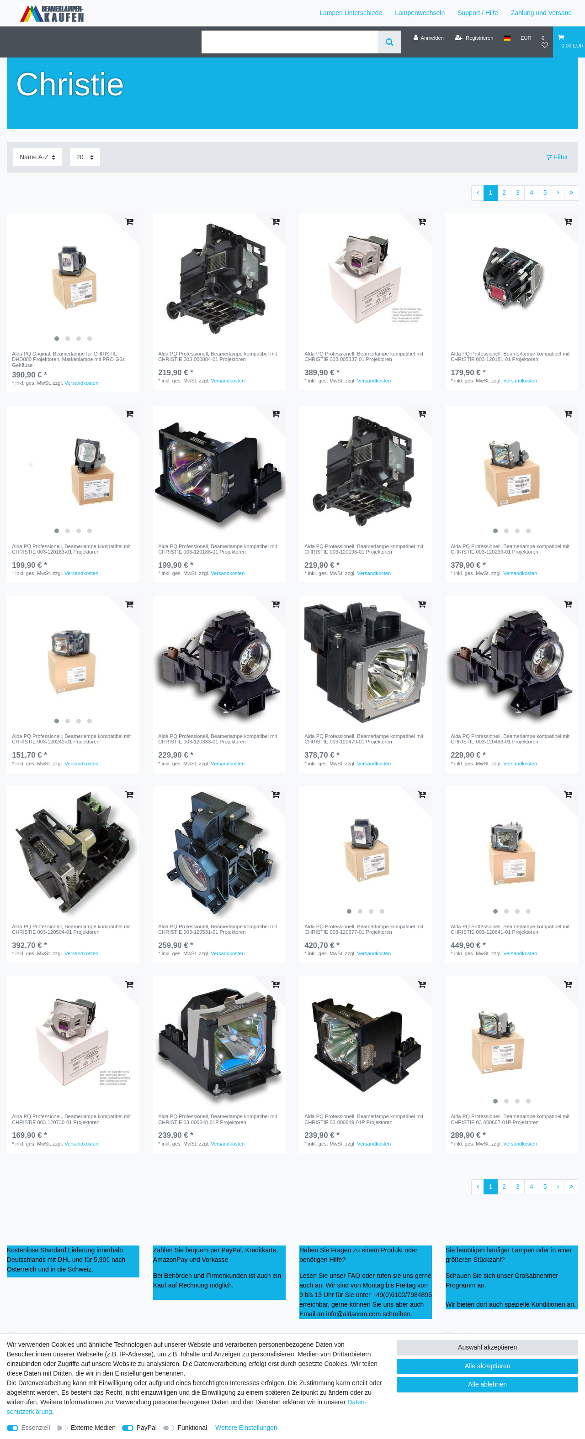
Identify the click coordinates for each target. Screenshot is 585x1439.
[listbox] (73, 280)
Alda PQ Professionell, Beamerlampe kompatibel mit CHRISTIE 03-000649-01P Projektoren (363, 1119)
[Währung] (526, 37)
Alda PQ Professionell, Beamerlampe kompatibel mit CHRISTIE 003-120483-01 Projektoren (510, 738)
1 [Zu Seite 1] (491, 192)
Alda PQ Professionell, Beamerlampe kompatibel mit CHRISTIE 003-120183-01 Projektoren (71, 549)
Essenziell (35, 1427)
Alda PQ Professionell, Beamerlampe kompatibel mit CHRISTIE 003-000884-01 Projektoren (217, 356)
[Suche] (389, 42)
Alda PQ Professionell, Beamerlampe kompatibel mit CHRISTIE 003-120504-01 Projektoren (71, 929)
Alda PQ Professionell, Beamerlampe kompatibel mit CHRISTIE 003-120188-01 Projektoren (217, 549)
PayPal (147, 1427)
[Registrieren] (474, 37)
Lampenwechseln (420, 12)
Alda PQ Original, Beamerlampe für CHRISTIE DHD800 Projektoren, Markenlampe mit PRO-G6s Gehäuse (68, 359)
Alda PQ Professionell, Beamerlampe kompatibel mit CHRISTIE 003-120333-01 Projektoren (217, 738)
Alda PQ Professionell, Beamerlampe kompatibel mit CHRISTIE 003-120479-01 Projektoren (363, 738)
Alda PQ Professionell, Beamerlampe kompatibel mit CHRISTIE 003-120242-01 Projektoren (71, 738)
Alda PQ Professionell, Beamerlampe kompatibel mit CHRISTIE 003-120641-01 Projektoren (510, 929)
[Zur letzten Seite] (571, 193)
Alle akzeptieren (488, 1366)
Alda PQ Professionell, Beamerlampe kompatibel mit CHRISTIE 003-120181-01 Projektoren (510, 356)
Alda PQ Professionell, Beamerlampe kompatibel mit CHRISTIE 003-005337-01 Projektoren (363, 356)
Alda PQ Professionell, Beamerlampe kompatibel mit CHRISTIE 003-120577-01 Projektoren (363, 929)
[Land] (507, 37)
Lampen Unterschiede (350, 12)
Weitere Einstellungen (246, 1427)
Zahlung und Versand (541, 12)
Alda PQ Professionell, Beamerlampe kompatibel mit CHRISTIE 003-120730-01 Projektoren (71, 1119)
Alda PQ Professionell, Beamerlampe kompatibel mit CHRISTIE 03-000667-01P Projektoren (510, 1119)
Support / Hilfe (477, 12)
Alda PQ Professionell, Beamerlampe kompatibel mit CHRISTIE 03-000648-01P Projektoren (217, 1119)
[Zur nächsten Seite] (558, 193)
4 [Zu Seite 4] (531, 192)
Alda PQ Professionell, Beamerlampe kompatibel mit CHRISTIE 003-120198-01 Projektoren (363, 549)
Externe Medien (93, 1427)
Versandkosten (81, 383)
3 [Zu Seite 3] (518, 192)
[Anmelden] (428, 37)
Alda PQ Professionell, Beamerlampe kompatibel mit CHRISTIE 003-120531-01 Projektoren (217, 929)
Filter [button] (557, 157)
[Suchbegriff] (290, 42)
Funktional (192, 1427)
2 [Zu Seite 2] (504, 192)
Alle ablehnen (487, 1384)
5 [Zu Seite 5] (545, 192)
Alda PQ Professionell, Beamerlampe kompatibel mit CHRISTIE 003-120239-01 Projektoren (510, 549)
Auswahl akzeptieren (487, 1347)
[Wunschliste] (545, 41)
